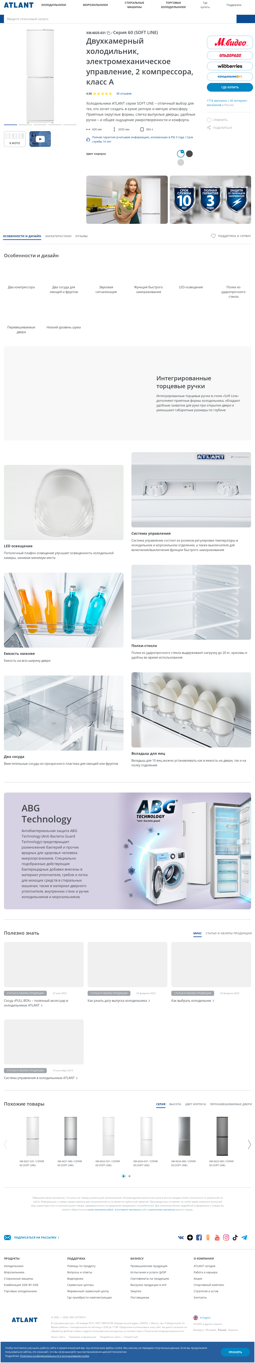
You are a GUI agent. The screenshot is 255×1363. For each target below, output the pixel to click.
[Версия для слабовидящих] (232, 7)
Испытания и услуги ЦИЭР (148, 1272)
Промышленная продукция (148, 1266)
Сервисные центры (80, 1285)
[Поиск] (249, 7)
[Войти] (241, 7)
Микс (197, 929)
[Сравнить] (217, 125)
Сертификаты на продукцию (149, 1278)
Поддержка (179, 7)
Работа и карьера (205, 1272)
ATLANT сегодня (204, 1266)
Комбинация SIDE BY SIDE (21, 1285)
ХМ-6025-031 (96, 38)
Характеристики (58, 232)
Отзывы (81, 232)
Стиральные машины (108, 7)
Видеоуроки (75, 1278)
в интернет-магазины (128, 1219)
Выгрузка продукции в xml (148, 1285)
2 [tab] (129, 1186)
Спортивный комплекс (209, 1285)
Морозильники (78, 7)
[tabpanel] (33, 1149)
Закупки (135, 1291)
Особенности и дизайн (22, 232)
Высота (175, 1108)
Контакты (200, 1297)
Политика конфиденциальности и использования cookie (74, 1351)
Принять (228, 1343)
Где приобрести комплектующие (89, 1297)
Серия (160, 1108)
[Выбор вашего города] (225, 7)
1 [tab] (124, 1186)
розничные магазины (162, 1219)
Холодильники (49, 7)
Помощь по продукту (81, 1266)
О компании (212, 7)
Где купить (163, 7)
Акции (198, 1278)
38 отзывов (123, 98)
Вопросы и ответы (79, 1272)
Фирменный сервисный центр (88, 1291)
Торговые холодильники (141, 7)
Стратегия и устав (206, 1291)
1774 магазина (217, 105)
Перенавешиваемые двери (231, 1108)
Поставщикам (139, 1297)
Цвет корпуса (195, 1108)
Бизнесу (196, 7)
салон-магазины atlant (100, 1219)
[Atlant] (18, 7)
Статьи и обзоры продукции (229, 929)
